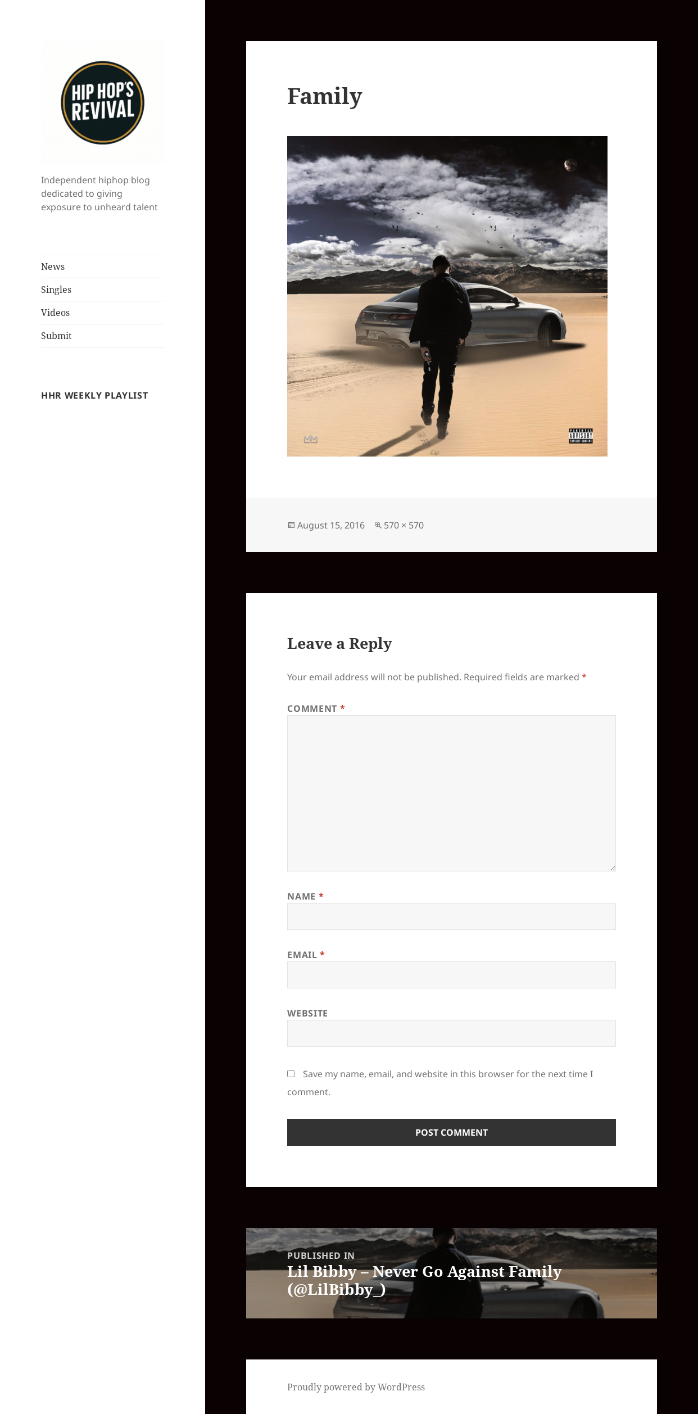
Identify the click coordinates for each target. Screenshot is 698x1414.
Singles (56, 289)
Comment (316, 708)
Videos (55, 312)
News (53, 266)
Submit (56, 335)
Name (305, 896)
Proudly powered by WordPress (356, 1387)
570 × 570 (404, 525)
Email (306, 954)
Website (307, 1013)
